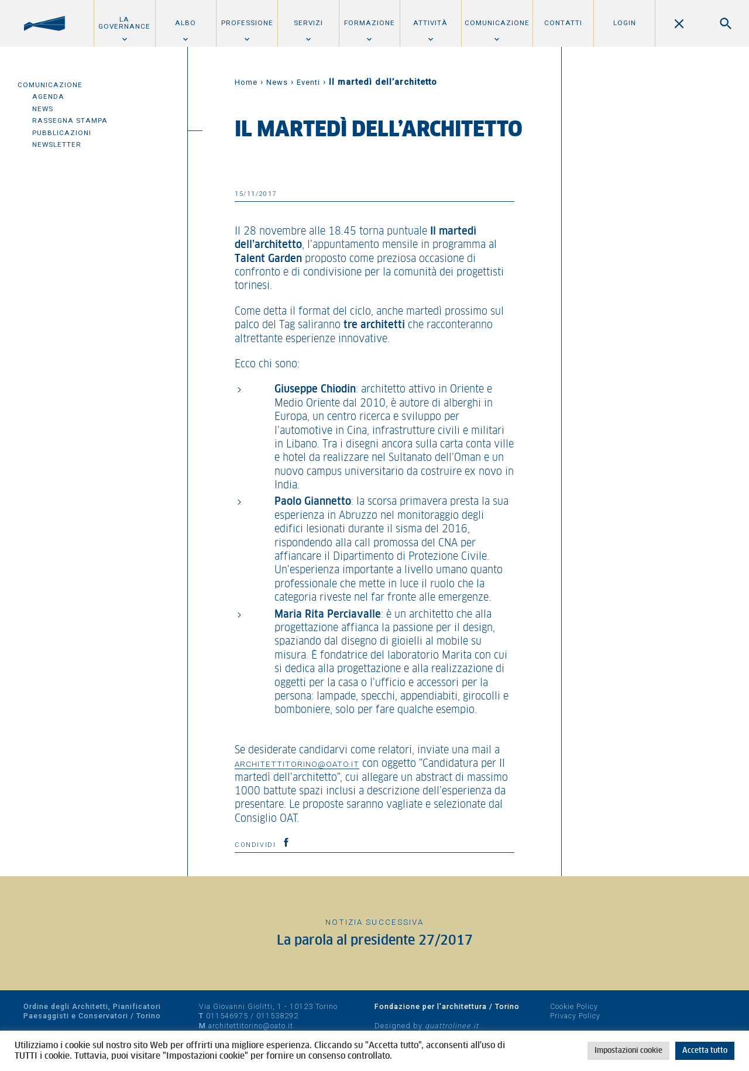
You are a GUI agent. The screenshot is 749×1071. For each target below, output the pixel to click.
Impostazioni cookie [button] (628, 1051)
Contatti (563, 23)
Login (624, 23)
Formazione (369, 23)
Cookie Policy (574, 1006)
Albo (185, 23)
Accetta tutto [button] (704, 1051)
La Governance (124, 22)
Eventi (308, 82)
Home (246, 82)
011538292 (277, 1015)
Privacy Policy (575, 1015)
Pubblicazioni (61, 133)
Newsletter (56, 144)
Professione (247, 23)
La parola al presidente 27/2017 (375, 941)
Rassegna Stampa (70, 120)
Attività (430, 23)
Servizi (308, 23)
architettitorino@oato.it (297, 764)
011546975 (227, 1015)
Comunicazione (497, 23)
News (42, 109)
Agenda (48, 96)
